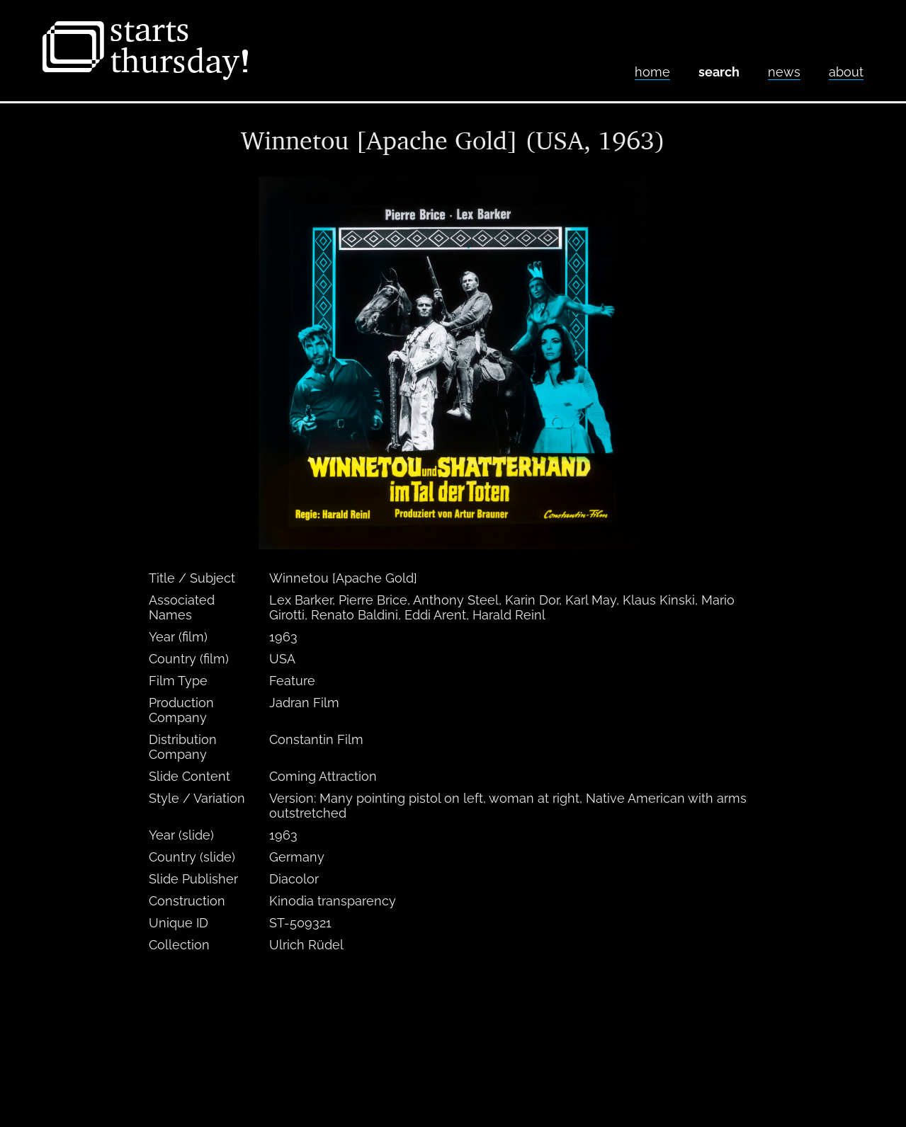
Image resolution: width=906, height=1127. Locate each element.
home (652, 71)
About (846, 71)
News (784, 71)
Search (719, 71)
